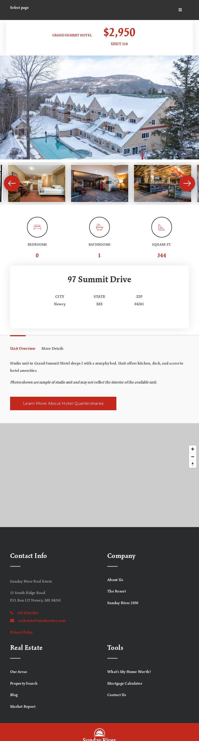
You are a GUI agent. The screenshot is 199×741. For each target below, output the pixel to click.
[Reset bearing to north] (192, 464)
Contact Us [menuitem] (116, 695)
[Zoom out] (192, 456)
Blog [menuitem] (14, 695)
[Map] (99, 475)
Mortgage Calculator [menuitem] (124, 684)
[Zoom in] (192, 449)
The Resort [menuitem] (116, 591)
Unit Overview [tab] (22, 349)
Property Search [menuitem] (24, 684)
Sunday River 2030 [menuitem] (122, 603)
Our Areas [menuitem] (18, 672)
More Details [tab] (52, 349)
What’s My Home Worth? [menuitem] (129, 672)
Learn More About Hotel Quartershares (63, 403)
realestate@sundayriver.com (38, 621)
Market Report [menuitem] (22, 707)
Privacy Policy (21, 632)
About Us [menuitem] (115, 580)
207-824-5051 (24, 613)
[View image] (36, 183)
